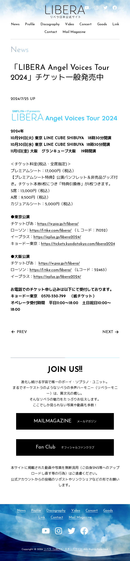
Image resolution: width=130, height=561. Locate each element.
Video (69, 24)
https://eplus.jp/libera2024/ (57, 237)
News (15, 24)
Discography (50, 24)
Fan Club (65, 447)
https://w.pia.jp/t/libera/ (57, 224)
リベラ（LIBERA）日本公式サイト (63, 549)
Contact (51, 32)
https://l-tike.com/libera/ (50, 231)
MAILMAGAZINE (65, 421)
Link (115, 24)
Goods (102, 24)
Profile (30, 24)
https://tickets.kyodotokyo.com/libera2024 (78, 244)
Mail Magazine (74, 32)
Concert (86, 24)
